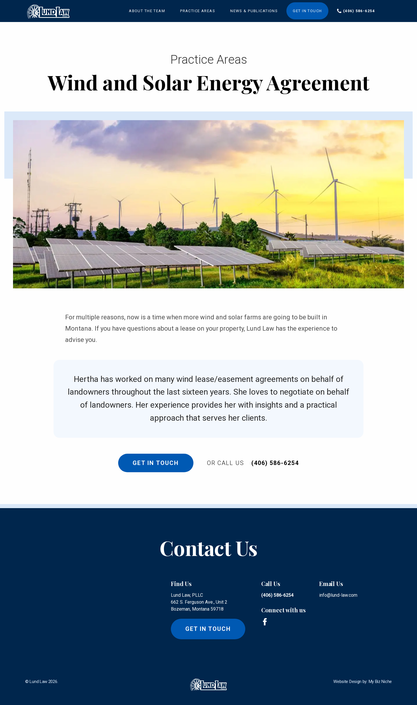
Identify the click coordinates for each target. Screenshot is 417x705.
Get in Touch (307, 11)
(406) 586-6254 (359, 11)
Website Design (347, 681)
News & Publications (254, 11)
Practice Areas (197, 11)
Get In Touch (154, 462)
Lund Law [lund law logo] (38, 681)
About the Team (147, 11)
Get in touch (208, 628)
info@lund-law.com (338, 595)
